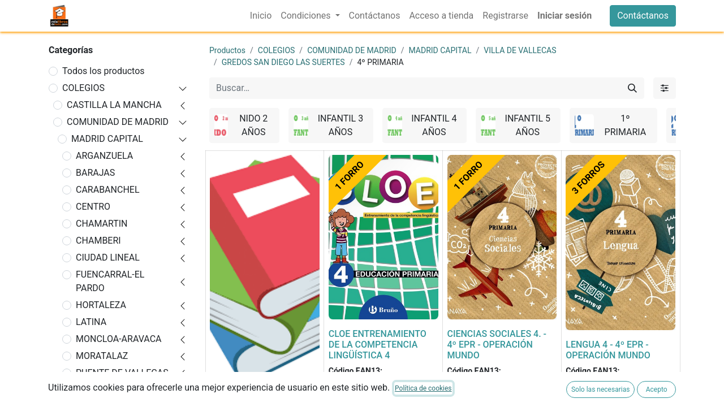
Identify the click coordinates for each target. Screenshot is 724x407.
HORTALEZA (101, 305)
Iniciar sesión (564, 15)
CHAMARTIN (102, 223)
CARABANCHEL (108, 189)
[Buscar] (632, 88)
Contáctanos (643, 15)
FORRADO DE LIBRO (250, 395)
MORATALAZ (102, 355)
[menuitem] (260, 16)
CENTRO (93, 206)
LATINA (91, 322)
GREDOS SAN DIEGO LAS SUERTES (283, 62)
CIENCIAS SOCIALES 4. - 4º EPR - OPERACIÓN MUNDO (497, 344)
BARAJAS (95, 172)
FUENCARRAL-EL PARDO (110, 281)
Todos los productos (103, 71)
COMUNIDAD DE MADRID (118, 121)
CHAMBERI (98, 240)
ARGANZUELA (104, 155)
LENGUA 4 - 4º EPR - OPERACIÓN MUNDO (608, 350)
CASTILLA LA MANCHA (114, 104)
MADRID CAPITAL (107, 138)
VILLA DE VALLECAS (520, 50)
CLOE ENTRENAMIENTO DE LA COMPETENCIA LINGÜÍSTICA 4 (377, 344)
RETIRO (91, 389)
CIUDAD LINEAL (108, 257)
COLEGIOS (83, 88)
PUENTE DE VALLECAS (122, 372)
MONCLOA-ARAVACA (118, 339)
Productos (227, 50)
